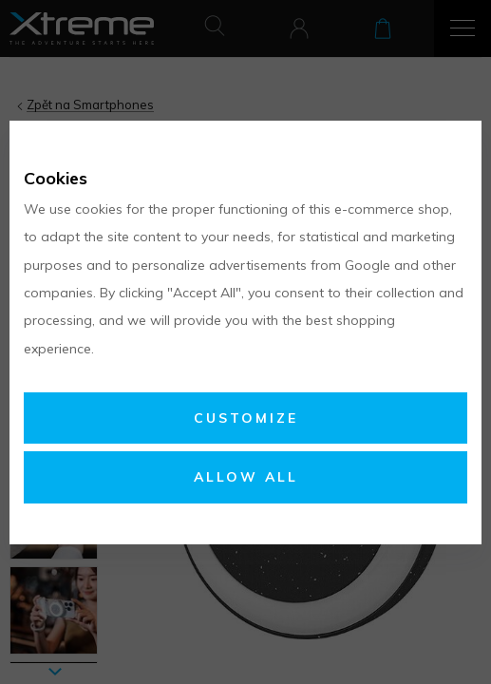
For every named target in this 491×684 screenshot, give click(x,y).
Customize (246, 418)
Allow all (246, 476)
